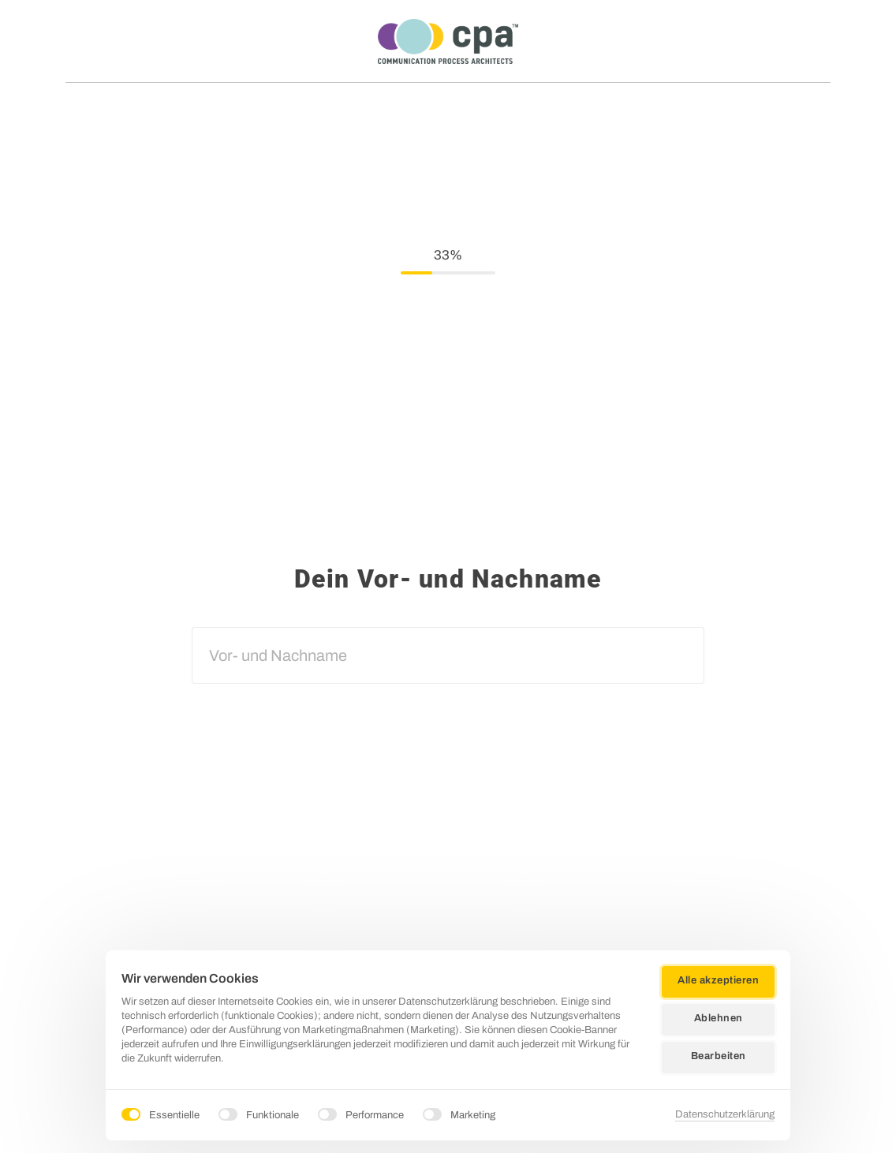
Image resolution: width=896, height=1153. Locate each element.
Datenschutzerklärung (725, 1114)
